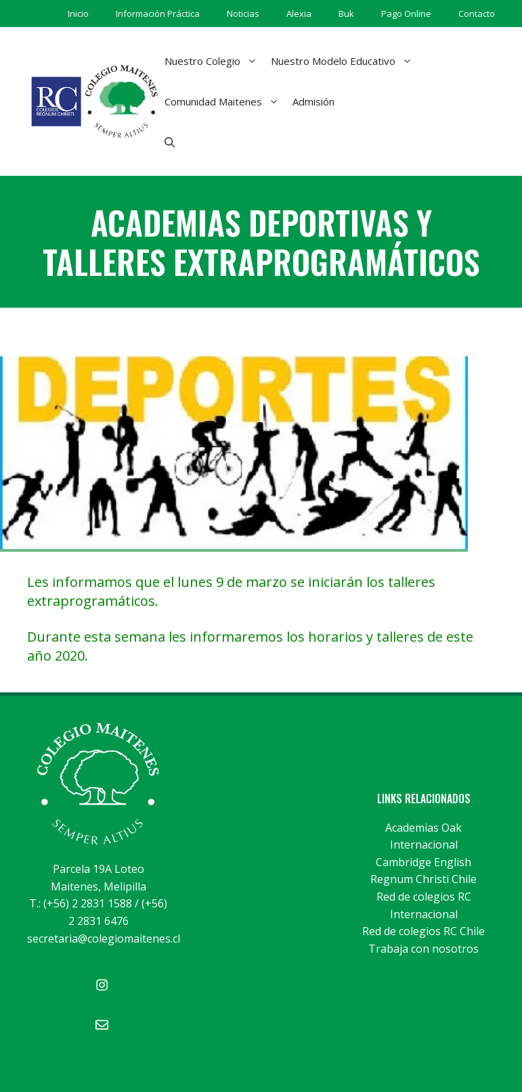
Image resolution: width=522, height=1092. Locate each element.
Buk (346, 13)
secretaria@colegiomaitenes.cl (103, 938)
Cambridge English (423, 862)
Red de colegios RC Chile (423, 931)
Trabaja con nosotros (423, 948)
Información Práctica (158, 13)
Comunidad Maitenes (225, 101)
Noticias (243, 13)
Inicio (78, 13)
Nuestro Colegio (214, 61)
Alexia (298, 13)
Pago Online (406, 13)
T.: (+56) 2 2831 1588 (80, 903)
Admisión (313, 101)
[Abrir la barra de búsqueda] (169, 142)
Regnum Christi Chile (423, 879)
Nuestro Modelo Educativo (345, 61)
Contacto (476, 13)
